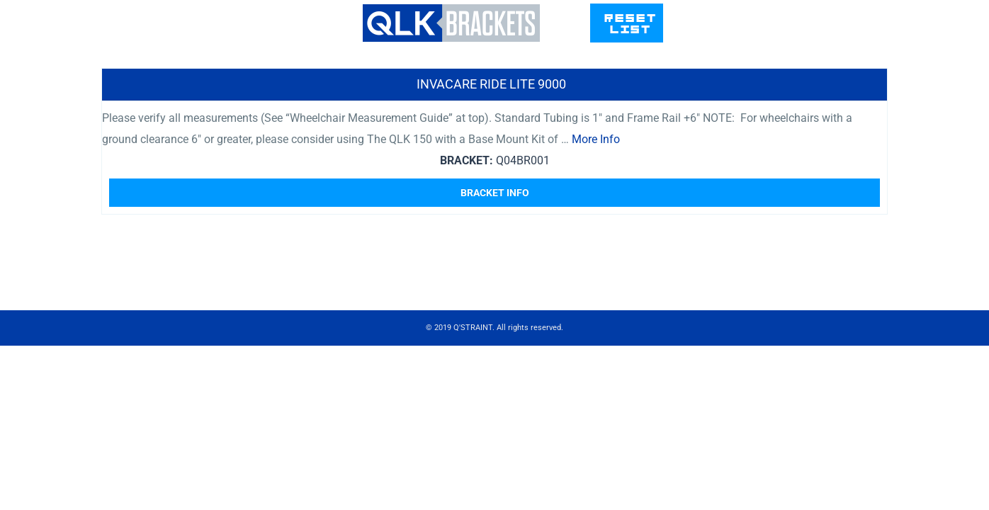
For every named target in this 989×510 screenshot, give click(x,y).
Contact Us (733, 37)
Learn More (673, 91)
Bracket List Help (619, 37)
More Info (596, 203)
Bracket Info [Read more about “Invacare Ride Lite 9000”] (494, 256)
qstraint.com (840, 37)
